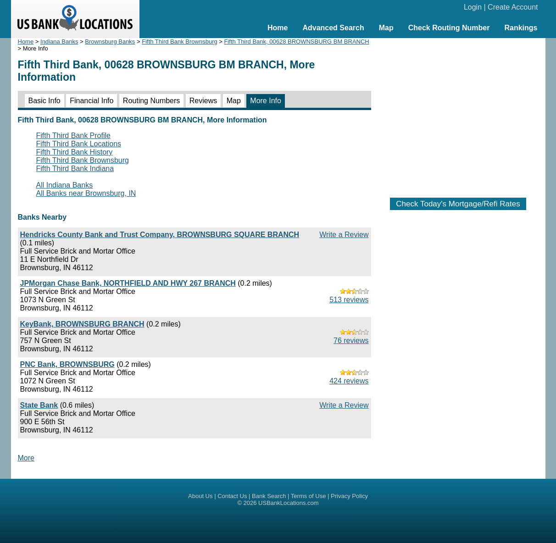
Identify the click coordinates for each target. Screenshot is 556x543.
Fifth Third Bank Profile (73, 135)
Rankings (520, 28)
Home (277, 28)
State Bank (39, 405)
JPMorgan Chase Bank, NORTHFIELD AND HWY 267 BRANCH (128, 283)
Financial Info (91, 101)
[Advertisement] (458, 113)
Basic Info (44, 101)
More (26, 458)
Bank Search (269, 496)
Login (473, 7)
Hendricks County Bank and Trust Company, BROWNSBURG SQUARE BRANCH (160, 234)
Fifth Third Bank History (74, 152)
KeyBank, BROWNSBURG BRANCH (82, 324)
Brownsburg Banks (110, 41)
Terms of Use (308, 496)
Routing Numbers (151, 101)
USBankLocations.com (288, 502)
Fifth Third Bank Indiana (75, 168)
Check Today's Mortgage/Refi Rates (458, 203)
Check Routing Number (449, 28)
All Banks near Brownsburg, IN (86, 193)
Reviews (203, 101)
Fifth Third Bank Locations (79, 144)
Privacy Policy (349, 496)
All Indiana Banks (64, 185)
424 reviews (348, 381)
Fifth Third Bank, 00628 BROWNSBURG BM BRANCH (296, 41)
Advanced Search (333, 28)
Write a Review (343, 234)
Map (386, 28)
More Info (265, 101)
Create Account (513, 7)
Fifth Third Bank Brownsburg (179, 41)
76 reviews (351, 340)
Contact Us (232, 496)
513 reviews (348, 300)
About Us (200, 496)
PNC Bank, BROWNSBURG (67, 364)
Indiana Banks (59, 41)
